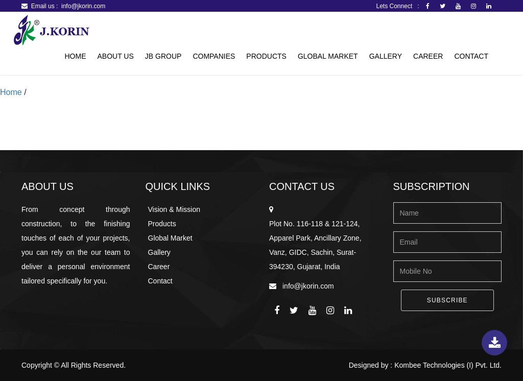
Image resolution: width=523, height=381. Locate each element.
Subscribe (447, 300)
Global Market (328, 56)
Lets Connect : (400, 6)
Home (75, 56)
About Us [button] (115, 56)
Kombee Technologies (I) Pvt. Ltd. (448, 365)
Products (266, 56)
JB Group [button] (163, 56)
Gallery (385, 56)
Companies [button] (214, 56)
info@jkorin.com (83, 6)
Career (428, 56)
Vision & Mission (174, 209)
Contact (471, 56)
